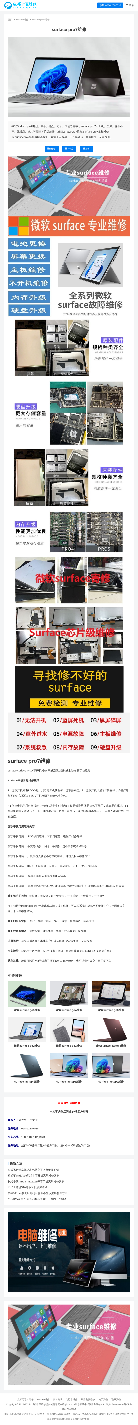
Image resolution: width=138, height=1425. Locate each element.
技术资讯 (57, 1399)
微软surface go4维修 (69, 1009)
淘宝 (51, 148)
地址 (87, 148)
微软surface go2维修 (27, 1045)
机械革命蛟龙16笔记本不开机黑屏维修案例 (33, 1175)
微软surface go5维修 (27, 1009)
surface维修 (22, 19)
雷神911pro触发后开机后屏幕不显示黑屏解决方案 (37, 1193)
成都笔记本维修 (25, 1399)
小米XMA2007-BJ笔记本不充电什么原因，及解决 (37, 1198)
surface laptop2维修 (111, 1081)
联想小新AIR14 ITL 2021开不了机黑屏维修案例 (36, 1181)
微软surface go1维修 (69, 1045)
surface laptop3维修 (69, 1081)
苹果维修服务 (89, 1404)
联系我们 (116, 1399)
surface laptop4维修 (27, 1081)
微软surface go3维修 (111, 1009)
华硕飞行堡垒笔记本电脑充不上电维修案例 (33, 1169)
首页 (10, 19)
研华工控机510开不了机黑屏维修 (27, 1187)
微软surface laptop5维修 (111, 1045)
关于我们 (103, 1399)
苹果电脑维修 (88, 1399)
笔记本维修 (71, 1399)
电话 (69, 148)
